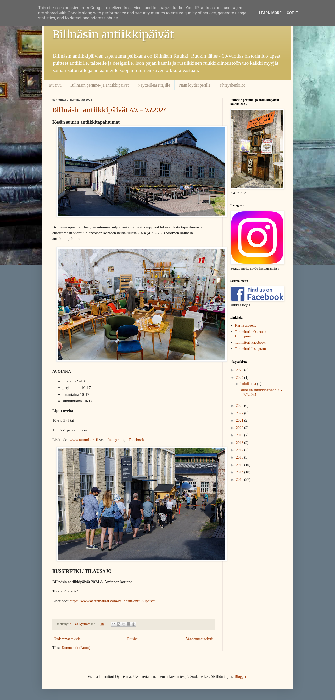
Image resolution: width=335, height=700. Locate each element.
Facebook (136, 439)
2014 (240, 472)
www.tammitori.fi (83, 439)
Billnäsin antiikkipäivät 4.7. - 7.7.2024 (109, 110)
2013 (240, 480)
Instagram (116, 439)
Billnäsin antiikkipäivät (113, 34)
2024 (240, 378)
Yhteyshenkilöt (232, 85)
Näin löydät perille (194, 85)
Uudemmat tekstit (67, 639)
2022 (240, 413)
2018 (240, 443)
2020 (240, 428)
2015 (240, 465)
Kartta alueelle (245, 326)
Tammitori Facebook (250, 343)
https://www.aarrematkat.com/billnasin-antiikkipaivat (112, 601)
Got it (292, 13)
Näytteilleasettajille (154, 85)
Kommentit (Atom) (76, 648)
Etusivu (55, 85)
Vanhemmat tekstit (199, 639)
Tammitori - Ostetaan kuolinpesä (250, 334)
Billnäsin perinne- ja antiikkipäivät (99, 85)
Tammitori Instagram (250, 349)
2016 (240, 457)
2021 (240, 420)
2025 (240, 370)
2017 (240, 450)
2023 (240, 406)
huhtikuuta (248, 384)
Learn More (270, 13)
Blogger (240, 677)
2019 (240, 435)
